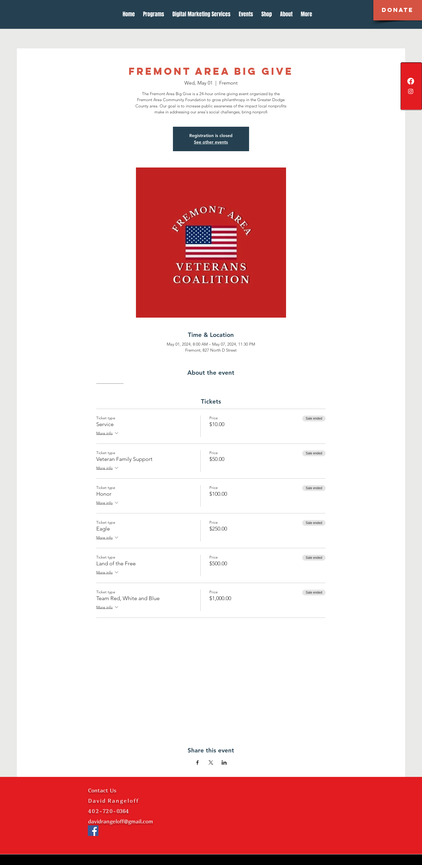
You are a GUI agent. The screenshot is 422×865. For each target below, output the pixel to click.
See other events (211, 142)
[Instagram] (410, 91)
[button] (397, 10)
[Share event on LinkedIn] (224, 762)
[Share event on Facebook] (197, 762)
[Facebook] (410, 81)
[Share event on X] (210, 762)
